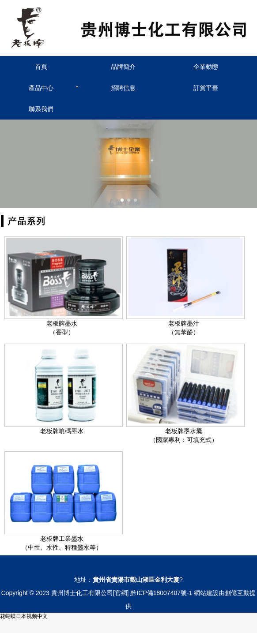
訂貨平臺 (205, 87)
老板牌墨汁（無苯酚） (183, 328)
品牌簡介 (123, 66)
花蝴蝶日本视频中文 (24, 616)
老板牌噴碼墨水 (61, 430)
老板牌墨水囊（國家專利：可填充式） (184, 435)
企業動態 (205, 66)
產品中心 (41, 87)
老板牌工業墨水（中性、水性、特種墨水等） (62, 543)
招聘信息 (123, 87)
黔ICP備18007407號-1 (161, 592)
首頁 (41, 66)
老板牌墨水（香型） (61, 328)
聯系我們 (41, 108)
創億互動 (237, 592)
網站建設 (206, 592)
